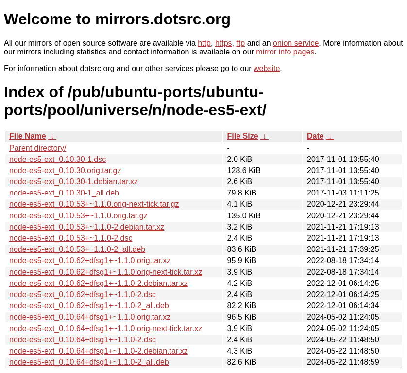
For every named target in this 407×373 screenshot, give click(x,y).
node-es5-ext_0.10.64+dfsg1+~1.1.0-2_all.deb (89, 362)
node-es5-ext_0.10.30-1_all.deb (64, 193)
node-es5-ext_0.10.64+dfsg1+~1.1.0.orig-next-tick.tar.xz (105, 328)
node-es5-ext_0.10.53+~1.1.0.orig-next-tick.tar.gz (94, 204)
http (204, 43)
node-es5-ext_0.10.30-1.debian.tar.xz (73, 182)
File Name (27, 136)
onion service (296, 43)
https (223, 43)
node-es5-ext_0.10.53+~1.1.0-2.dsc (71, 238)
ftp (240, 43)
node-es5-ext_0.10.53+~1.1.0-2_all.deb (77, 249)
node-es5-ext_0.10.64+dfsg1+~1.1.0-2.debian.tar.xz (98, 351)
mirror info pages (285, 52)
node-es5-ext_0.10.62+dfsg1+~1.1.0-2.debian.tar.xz (98, 283)
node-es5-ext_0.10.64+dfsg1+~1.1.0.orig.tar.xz (89, 317)
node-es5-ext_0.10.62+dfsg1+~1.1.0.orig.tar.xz (89, 260)
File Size (242, 136)
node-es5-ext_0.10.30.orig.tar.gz (65, 170)
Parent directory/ (37, 148)
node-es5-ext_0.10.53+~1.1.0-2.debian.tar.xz (86, 227)
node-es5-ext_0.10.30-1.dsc (57, 159)
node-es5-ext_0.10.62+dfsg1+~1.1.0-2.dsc (82, 294)
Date (315, 136)
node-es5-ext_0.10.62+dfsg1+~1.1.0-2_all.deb (89, 306)
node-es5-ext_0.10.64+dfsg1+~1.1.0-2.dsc (82, 340)
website (267, 68)
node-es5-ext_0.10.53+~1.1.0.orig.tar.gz (78, 216)
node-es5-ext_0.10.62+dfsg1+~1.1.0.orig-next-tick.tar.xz (105, 272)
